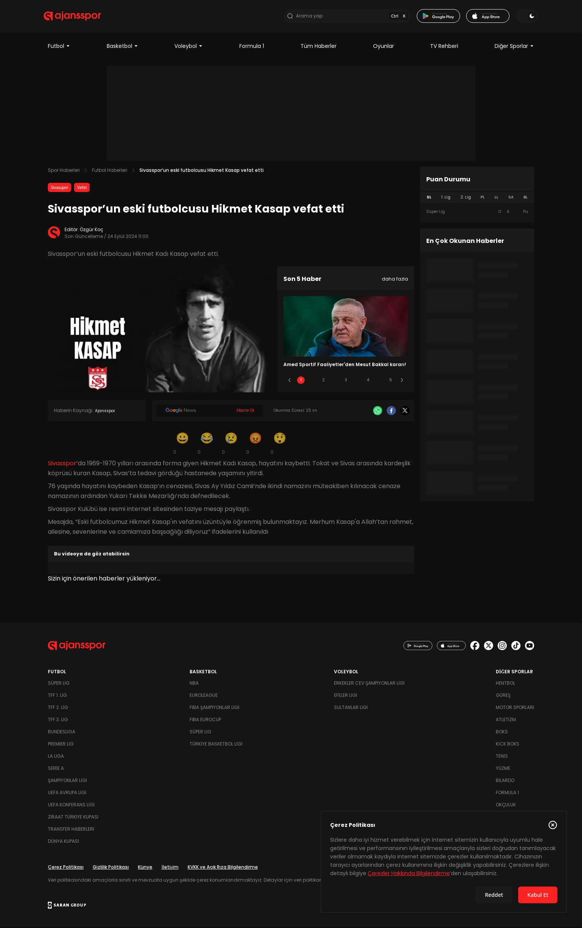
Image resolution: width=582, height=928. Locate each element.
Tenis (502, 757)
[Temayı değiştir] (522, 17)
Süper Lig (59, 684)
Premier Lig (61, 745)
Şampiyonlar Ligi (67, 781)
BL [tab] (525, 198)
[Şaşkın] (279, 444)
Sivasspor (59, 188)
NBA (194, 684)
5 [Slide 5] (390, 381)
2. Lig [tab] (465, 198)
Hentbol (505, 684)
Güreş (503, 696)
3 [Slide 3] (346, 381)
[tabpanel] (477, 212)
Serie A (56, 769)
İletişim (170, 868)
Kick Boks (507, 745)
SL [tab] (429, 198)
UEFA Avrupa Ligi (67, 793)
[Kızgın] (255, 444)
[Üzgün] (231, 444)
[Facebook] (391, 411)
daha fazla (395, 280)
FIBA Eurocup (205, 720)
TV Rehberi (444, 47)
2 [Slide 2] (323, 381)
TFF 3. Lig (58, 720)
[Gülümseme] (182, 444)
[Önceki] (289, 381)
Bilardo (505, 781)
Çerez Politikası (66, 868)
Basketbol (122, 47)
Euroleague (204, 696)
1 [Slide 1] (301, 381)
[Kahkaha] (207, 444)
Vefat (82, 188)
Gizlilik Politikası (111, 868)
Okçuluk (506, 806)
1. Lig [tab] (446, 198)
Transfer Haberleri (71, 830)
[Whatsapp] (377, 411)
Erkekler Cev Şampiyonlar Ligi (369, 684)
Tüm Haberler (318, 47)
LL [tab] (496, 198)
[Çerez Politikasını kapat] (552, 825)
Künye (145, 868)
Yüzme (503, 769)
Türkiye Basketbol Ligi (216, 745)
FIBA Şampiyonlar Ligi (214, 708)
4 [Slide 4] (368, 381)
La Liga (56, 757)
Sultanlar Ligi (351, 708)
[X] (405, 411)
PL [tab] (483, 198)
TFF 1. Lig (57, 696)
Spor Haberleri (64, 171)
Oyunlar (383, 47)
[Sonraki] (402, 381)
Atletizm (506, 720)
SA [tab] (511, 198)
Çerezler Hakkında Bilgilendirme (409, 873)
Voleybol (188, 47)
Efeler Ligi (345, 696)
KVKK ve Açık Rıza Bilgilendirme (223, 868)
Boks (502, 733)
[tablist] (477, 198)
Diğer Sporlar (514, 47)
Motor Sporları (515, 708)
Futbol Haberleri (109, 171)
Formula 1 (251, 47)
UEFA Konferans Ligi (71, 806)
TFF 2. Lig (58, 708)
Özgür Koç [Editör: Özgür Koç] (91, 230)
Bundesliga (61, 733)
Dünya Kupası (63, 842)
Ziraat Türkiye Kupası (73, 818)
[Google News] (210, 412)
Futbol (59, 47)
